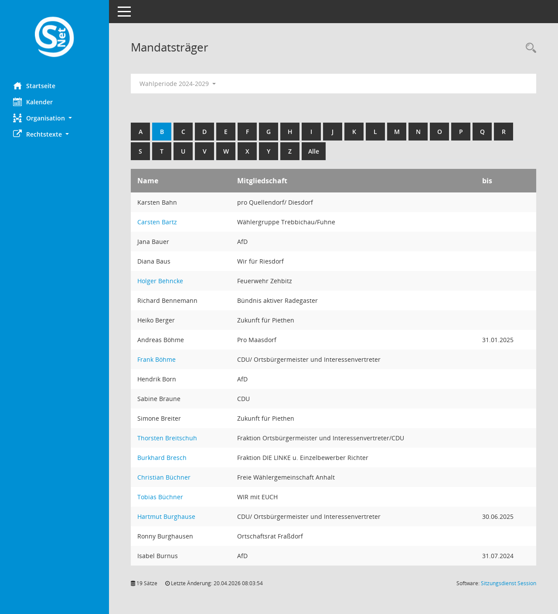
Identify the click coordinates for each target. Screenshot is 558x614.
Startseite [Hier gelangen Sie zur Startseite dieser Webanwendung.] (34, 85)
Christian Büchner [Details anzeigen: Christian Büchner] (164, 477)
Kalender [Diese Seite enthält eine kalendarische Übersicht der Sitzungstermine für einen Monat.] (33, 101)
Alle (313, 151)
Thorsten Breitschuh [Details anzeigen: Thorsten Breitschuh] (167, 438)
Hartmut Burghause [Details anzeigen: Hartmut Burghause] (166, 516)
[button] (54, 118)
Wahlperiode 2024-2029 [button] (178, 83)
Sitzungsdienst (508, 583)
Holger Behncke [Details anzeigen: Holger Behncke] (160, 281)
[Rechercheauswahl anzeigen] (528, 48)
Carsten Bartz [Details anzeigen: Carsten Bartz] (157, 222)
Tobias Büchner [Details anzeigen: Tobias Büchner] (160, 497)
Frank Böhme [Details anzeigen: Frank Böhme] (156, 359)
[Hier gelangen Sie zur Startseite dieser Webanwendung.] (54, 37)
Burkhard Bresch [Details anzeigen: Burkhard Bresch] (162, 457)
